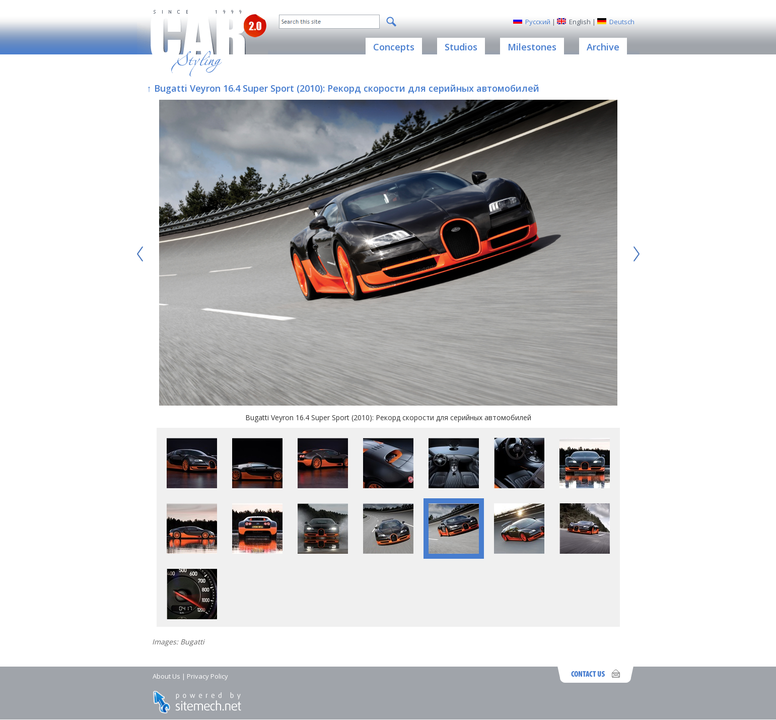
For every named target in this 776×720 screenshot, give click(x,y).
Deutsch (621, 21)
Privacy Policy (207, 676)
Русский (537, 21)
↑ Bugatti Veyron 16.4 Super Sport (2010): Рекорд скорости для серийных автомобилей (343, 88)
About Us (166, 676)
